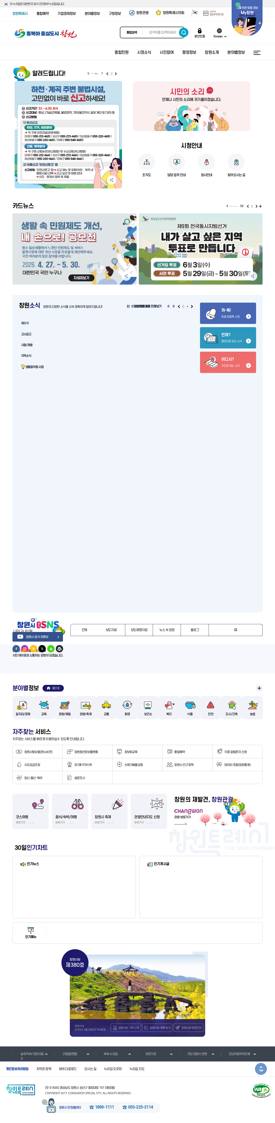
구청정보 (115, 14)
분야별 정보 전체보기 (259, 688)
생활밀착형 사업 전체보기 (146, 306)
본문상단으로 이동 (261, 1069)
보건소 (148, 714)
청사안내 (206, 175)
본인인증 (199, 36)
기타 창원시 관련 (193, 1054)
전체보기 (261, 206)
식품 (189, 714)
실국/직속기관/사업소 (28, 1056)
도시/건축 (231, 714)
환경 (127, 714)
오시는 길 (90, 1069)
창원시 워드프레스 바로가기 (59, 648)
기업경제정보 (66, 14)
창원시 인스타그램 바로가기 (24, 648)
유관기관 (147, 1054)
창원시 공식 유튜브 (30, 637)
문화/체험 (65, 714)
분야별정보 (92, 14)
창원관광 (142, 13)
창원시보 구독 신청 (128, 1028)
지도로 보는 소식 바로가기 (228, 362)
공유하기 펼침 (111, 180)
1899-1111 (104, 1108)
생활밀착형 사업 (34, 367)
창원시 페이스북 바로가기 (16, 648)
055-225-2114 (140, 1108)
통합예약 (43, 14)
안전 (210, 714)
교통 (106, 714)
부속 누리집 (107, 1054)
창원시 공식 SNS (38, 622)
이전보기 (107, 74)
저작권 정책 (43, 1069)
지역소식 (26, 356)
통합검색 (132, 32)
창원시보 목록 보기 (160, 1028)
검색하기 (183, 32)
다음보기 (116, 74)
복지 (168, 714)
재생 (188, 306)
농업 (252, 714)
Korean (218, 36)
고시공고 (26, 334)
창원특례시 (20, 14)
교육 (43, 714)
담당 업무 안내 (176, 175)
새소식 (25, 323)
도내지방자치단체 (235, 1054)
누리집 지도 (137, 1069)
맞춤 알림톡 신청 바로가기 (228, 313)
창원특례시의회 (173, 13)
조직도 (146, 175)
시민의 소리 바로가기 (191, 92)
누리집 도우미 (113, 1069)
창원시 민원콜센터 (70, 1107)
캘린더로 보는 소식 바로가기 (228, 337)
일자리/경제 (23, 714)
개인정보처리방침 (17, 1069)
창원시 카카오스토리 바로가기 (33, 648)
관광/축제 (86, 714)
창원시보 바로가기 (192, 1028)
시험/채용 (26, 345)
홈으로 (56, 688)
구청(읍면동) (65, 1054)
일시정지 (112, 74)
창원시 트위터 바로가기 (42, 648)
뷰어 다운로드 (67, 1069)
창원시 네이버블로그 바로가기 (51, 648)
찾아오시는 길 (236, 175)
